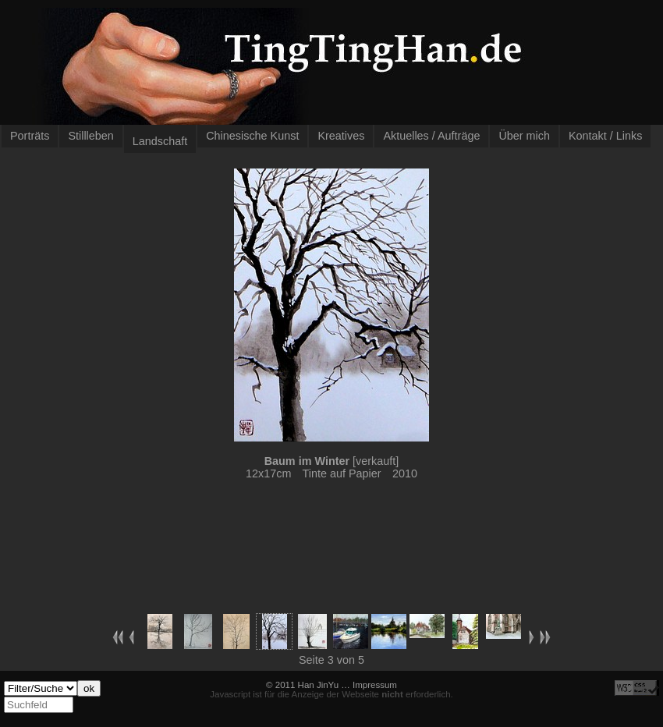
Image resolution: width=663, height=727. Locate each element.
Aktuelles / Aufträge (431, 135)
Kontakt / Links (605, 135)
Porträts (29, 135)
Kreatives (340, 135)
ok (88, 688)
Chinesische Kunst (252, 135)
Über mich (524, 135)
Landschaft (160, 141)
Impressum (375, 685)
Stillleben (90, 135)
